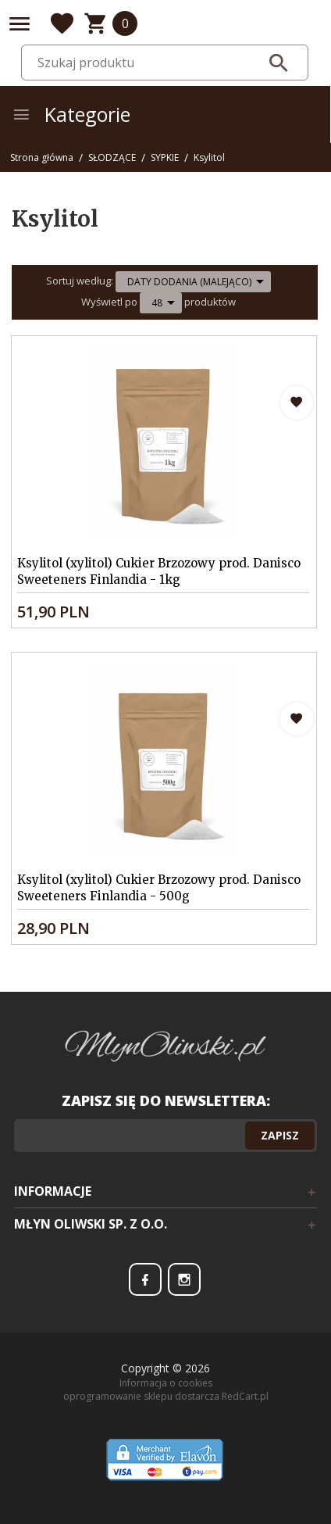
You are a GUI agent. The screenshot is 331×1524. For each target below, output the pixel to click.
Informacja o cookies (165, 1383)
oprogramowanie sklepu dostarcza (141, 1396)
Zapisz (280, 1135)
